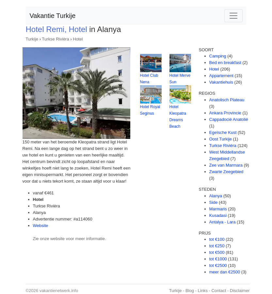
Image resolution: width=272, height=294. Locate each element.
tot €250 (217, 245)
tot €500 (217, 252)
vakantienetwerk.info (59, 290)
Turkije (32, 39)
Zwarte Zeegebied (226, 171)
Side (213, 202)
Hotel (78, 39)
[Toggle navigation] (233, 15)
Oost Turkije (220, 139)
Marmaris (218, 208)
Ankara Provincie (225, 112)
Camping (217, 56)
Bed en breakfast (225, 62)
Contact (218, 290)
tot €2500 (218, 265)
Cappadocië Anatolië (228, 119)
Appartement (221, 75)
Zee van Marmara (226, 165)
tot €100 (217, 239)
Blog (189, 290)
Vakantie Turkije (53, 15)
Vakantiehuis (221, 82)
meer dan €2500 (224, 272)
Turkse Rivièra (55, 39)
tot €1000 (218, 258)
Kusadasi (218, 215)
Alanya (215, 195)
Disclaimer (240, 290)
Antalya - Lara (222, 222)
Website (40, 225)
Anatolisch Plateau (227, 99)
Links (203, 290)
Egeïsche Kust (223, 132)
